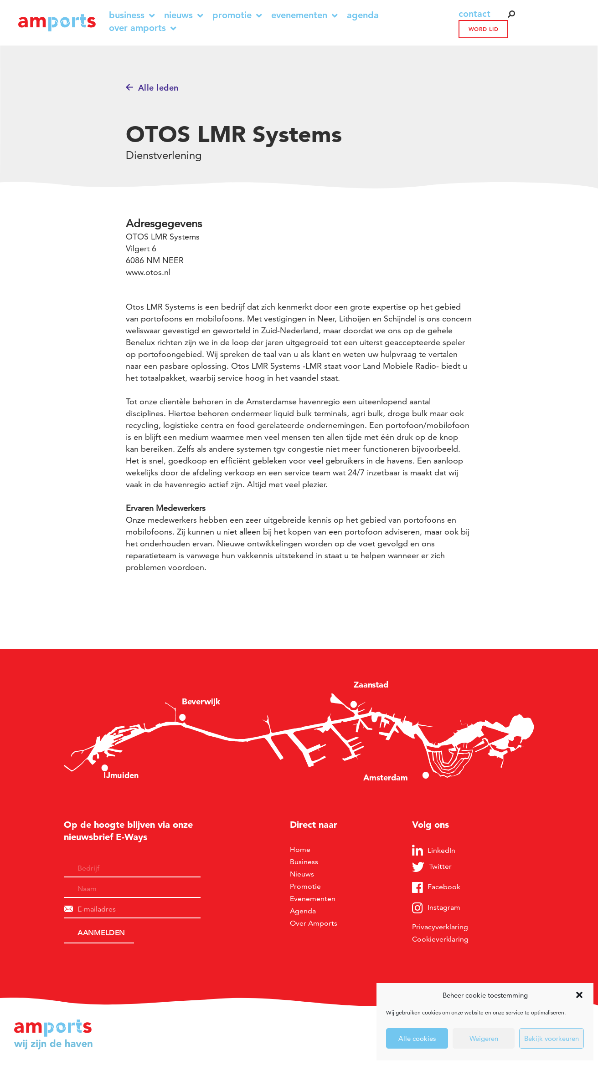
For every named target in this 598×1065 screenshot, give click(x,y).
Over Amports (142, 28)
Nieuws (183, 15)
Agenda (363, 15)
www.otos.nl (148, 272)
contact (474, 13)
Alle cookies (417, 1038)
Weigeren (483, 1038)
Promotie (237, 15)
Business (132, 15)
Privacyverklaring (440, 926)
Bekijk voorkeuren (551, 1038)
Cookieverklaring (440, 939)
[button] (579, 994)
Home (300, 849)
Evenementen (304, 15)
